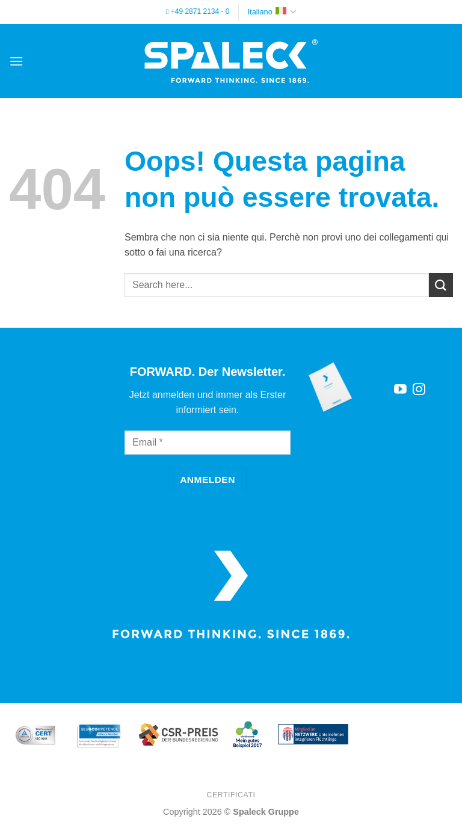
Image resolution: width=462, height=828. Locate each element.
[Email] (208, 443)
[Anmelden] (207, 479)
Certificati (230, 795)
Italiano (272, 11)
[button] (16, 61)
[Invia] (441, 284)
